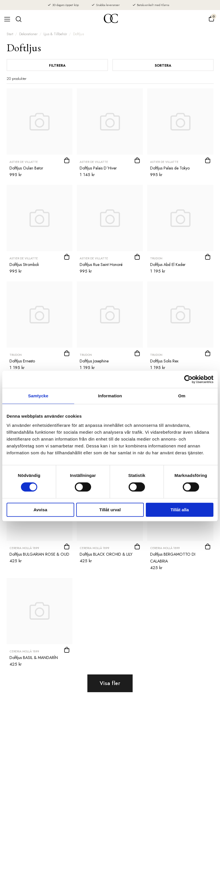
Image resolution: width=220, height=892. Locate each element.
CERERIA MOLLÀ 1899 (24, 548)
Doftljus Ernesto (22, 361)
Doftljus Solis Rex (164, 361)
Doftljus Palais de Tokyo (170, 168)
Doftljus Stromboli (24, 264)
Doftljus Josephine (94, 361)
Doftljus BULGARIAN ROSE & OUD (39, 554)
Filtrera (57, 65)
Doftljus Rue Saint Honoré (101, 264)
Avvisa (40, 509)
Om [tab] (181, 395)
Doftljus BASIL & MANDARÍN (33, 657)
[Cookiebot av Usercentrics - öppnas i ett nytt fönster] (188, 379)
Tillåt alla (179, 509)
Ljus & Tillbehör (55, 34)
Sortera (163, 65)
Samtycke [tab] (38, 395)
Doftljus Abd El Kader (168, 264)
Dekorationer (28, 34)
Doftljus (78, 34)
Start (10, 34)
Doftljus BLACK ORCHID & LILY (106, 554)
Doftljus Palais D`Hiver (98, 168)
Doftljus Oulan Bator (26, 168)
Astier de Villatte (23, 162)
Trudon (156, 258)
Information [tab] (110, 395)
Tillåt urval (110, 509)
